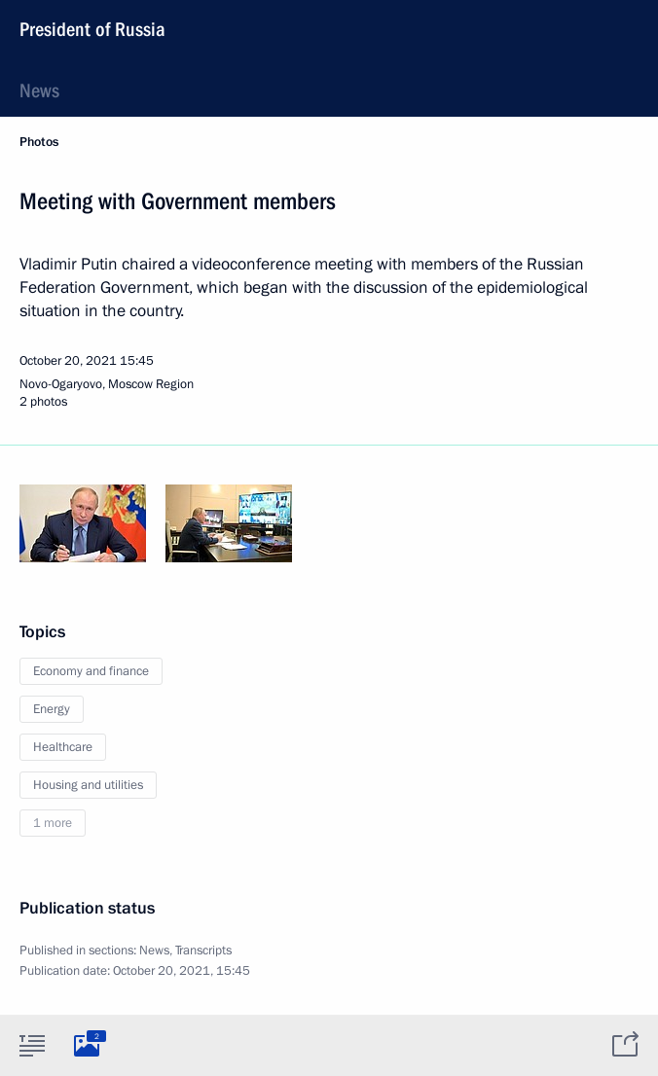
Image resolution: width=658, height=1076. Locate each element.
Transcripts (203, 950)
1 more (52, 823)
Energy (51, 709)
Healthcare (62, 747)
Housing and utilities (88, 785)
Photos (38, 142)
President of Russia (92, 29)
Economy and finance (91, 671)
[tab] (32, 1045)
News (39, 90)
